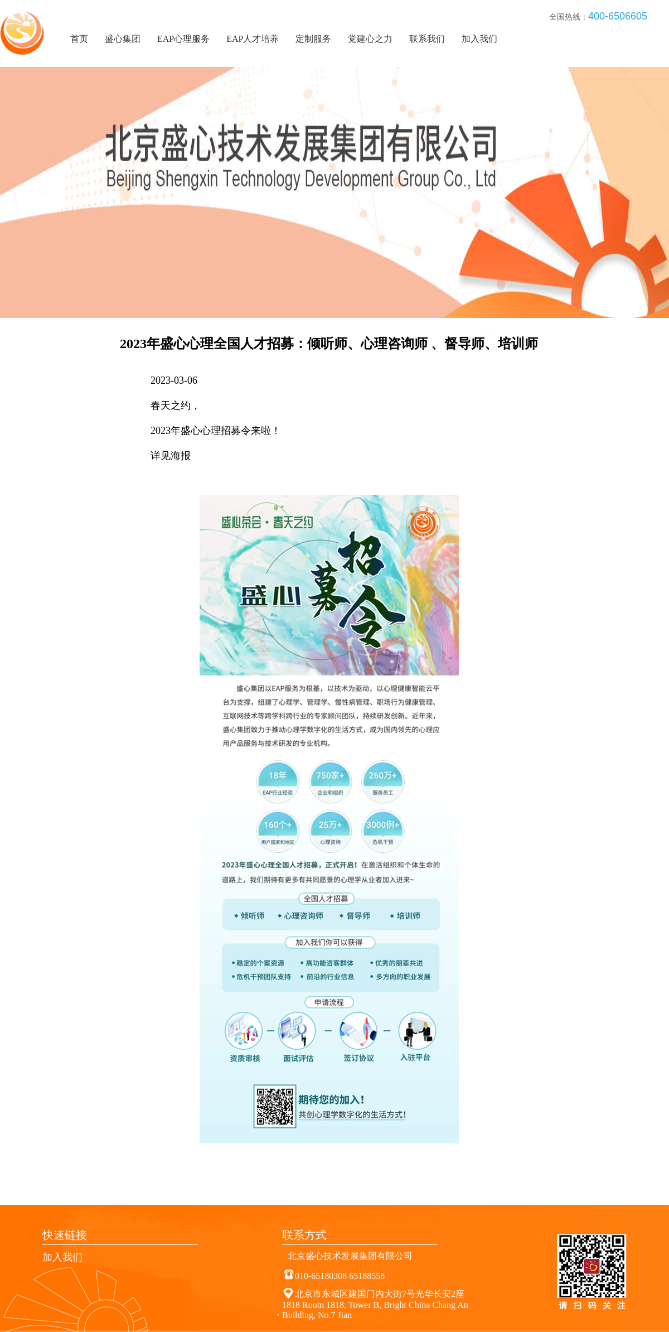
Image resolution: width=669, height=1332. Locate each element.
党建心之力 (370, 39)
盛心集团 (122, 39)
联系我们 (427, 39)
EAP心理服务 (183, 39)
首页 (79, 39)
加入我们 (479, 39)
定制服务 (313, 39)
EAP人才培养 (252, 39)
